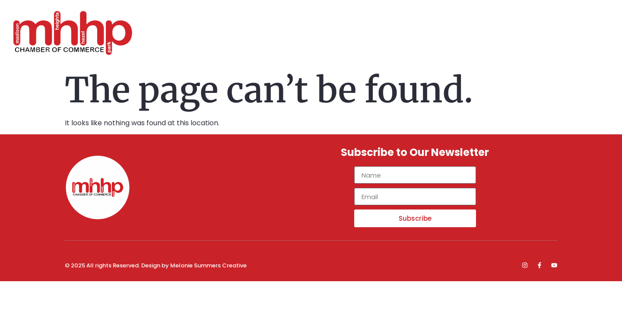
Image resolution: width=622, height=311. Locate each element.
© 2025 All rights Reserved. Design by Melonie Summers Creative (156, 265)
